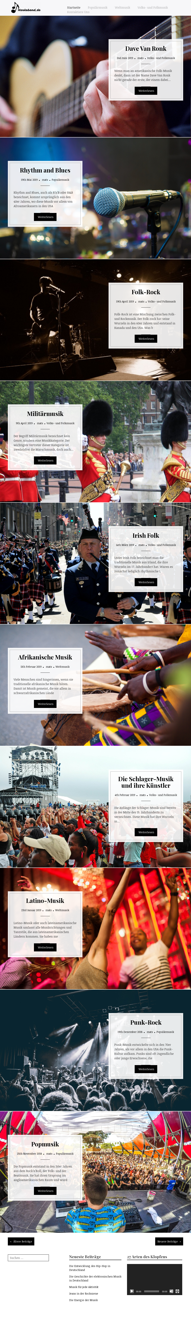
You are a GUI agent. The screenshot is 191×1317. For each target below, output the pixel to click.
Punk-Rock (146, 1022)
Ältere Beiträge (22, 1241)
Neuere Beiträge (167, 1241)
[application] (154, 1279)
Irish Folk (146, 535)
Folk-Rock (146, 292)
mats (140, 58)
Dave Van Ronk (145, 48)
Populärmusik (97, 7)
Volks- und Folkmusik (153, 7)
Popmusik (45, 1144)
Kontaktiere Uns (78, 12)
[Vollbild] (177, 1291)
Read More (146, 91)
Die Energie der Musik (83, 1300)
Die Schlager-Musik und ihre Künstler (145, 782)
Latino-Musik (45, 900)
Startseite (73, 7)
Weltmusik (122, 7)
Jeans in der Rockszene (83, 1293)
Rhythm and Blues (45, 170)
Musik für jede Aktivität (83, 1287)
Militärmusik (45, 413)
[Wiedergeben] (132, 1291)
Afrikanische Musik (45, 657)
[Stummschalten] (171, 1291)
